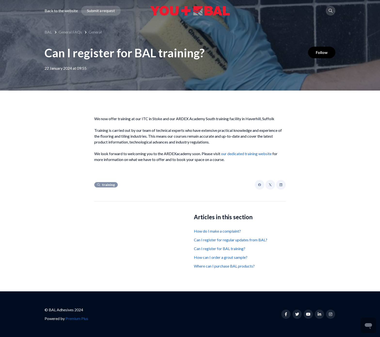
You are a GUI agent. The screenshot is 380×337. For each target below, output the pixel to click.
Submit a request (101, 10)
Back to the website (61, 10)
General (95, 32)
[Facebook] (259, 185)
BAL (48, 32)
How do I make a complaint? (217, 231)
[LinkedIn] (281, 185)
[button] (330, 11)
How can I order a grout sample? (220, 257)
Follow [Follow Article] (322, 52)
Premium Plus (76, 318)
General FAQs (70, 32)
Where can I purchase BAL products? (224, 266)
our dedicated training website (246, 153)
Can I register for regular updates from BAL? (230, 239)
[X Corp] (270, 185)
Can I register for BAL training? (219, 248)
